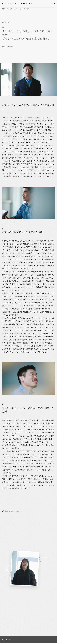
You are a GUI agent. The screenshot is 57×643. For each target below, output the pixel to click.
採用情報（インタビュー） (14, 9)
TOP (3, 9)
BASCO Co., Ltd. (9, 4)
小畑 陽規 (26, 9)
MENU (52, 4)
